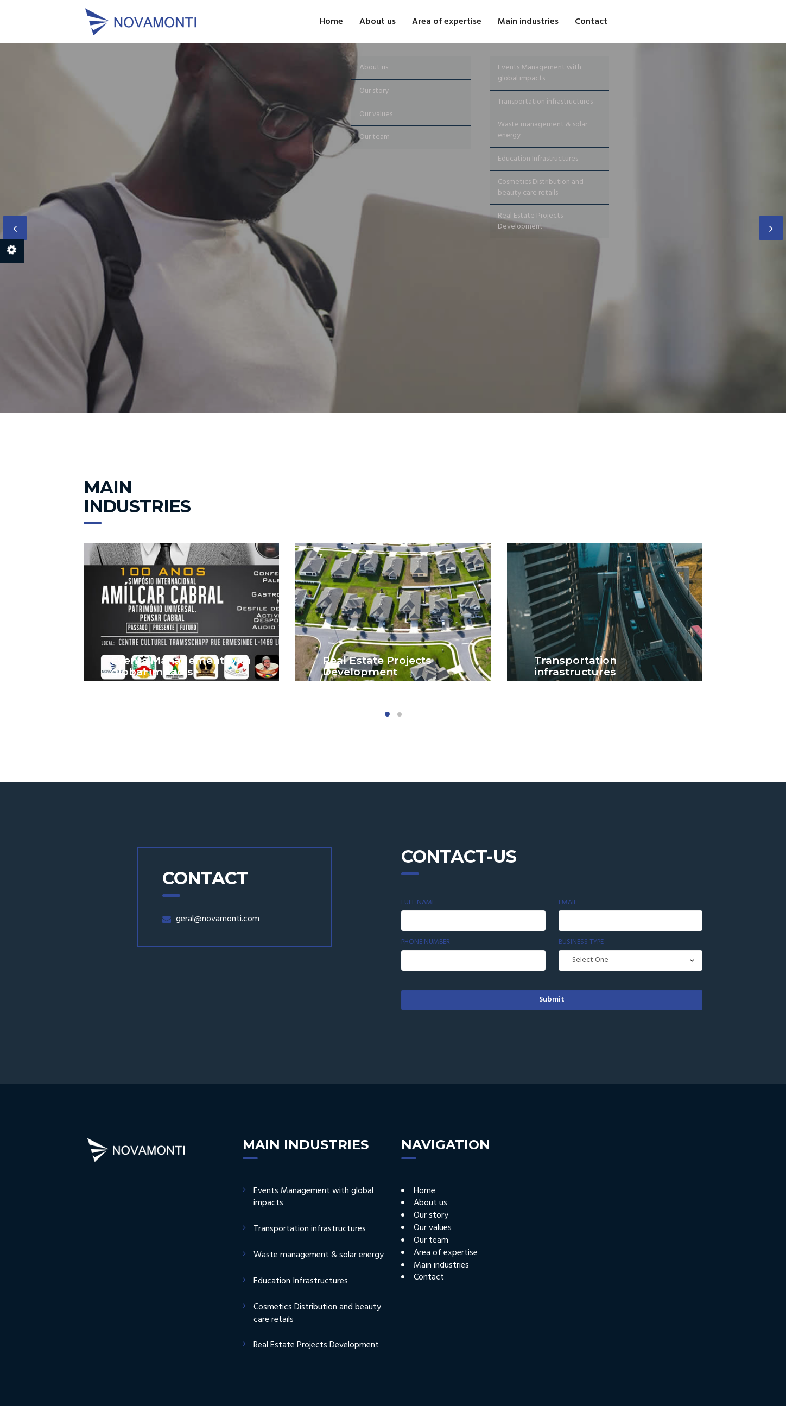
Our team (431, 1240)
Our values (433, 1228)
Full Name (418, 903)
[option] (393, 228)
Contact (591, 22)
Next (771, 228)
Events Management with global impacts (313, 1197)
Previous (15, 228)
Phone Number (425, 942)
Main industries (528, 22)
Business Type (581, 942)
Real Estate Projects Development (316, 1345)
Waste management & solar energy (318, 1255)
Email (568, 903)
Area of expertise (446, 22)
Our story (431, 1215)
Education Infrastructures (300, 1281)
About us (377, 22)
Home (331, 22)
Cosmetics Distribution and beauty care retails (317, 1313)
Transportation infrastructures (309, 1229)
